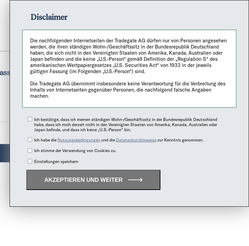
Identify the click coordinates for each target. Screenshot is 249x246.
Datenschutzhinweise (136, 139)
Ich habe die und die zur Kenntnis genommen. (119, 139)
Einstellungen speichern (56, 161)
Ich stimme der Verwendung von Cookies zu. (75, 150)
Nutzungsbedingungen (78, 139)
